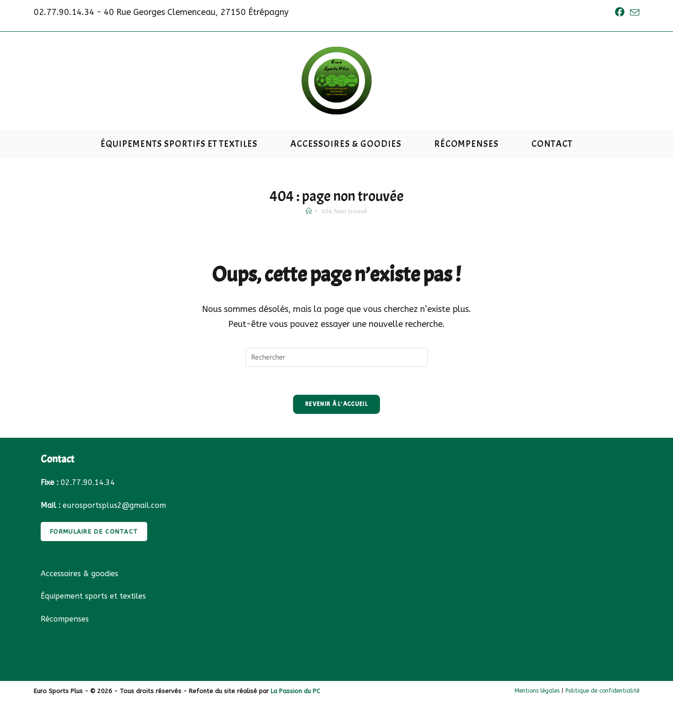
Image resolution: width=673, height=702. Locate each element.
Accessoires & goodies (79, 574)
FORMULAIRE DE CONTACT (94, 532)
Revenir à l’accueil (336, 404)
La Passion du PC (295, 691)
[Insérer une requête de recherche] (336, 357)
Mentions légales (537, 691)
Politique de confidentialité (602, 691)
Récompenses (65, 619)
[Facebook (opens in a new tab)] (619, 12)
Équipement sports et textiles (93, 597)
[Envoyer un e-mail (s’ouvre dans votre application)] (633, 12)
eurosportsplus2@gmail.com (114, 505)
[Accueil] (309, 211)
